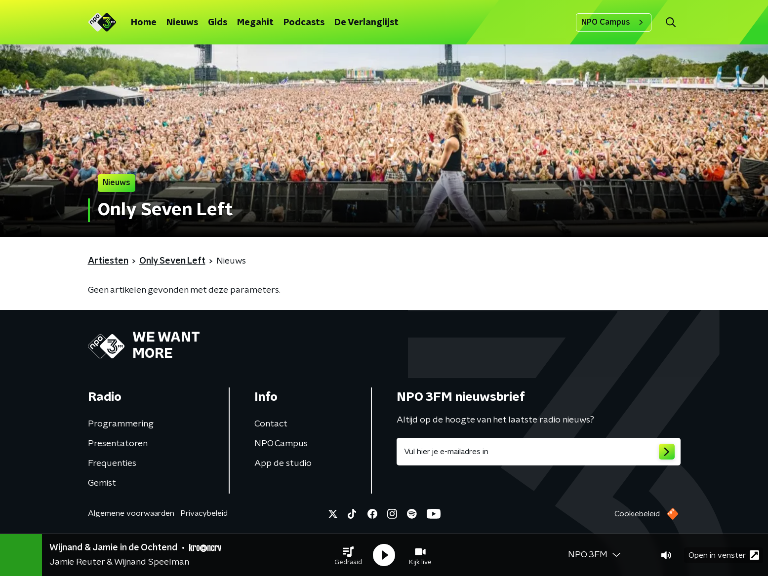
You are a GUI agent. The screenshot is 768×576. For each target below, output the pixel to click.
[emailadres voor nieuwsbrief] (539, 451)
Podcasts (303, 22)
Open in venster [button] (723, 555)
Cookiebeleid (637, 514)
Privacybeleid (204, 513)
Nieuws (182, 22)
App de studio (283, 463)
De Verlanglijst (366, 22)
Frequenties (112, 463)
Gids (217, 22)
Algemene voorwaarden (131, 513)
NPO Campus (613, 22)
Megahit (255, 22)
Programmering (121, 424)
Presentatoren (118, 443)
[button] (348, 555)
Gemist (102, 483)
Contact (270, 424)
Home (144, 22)
